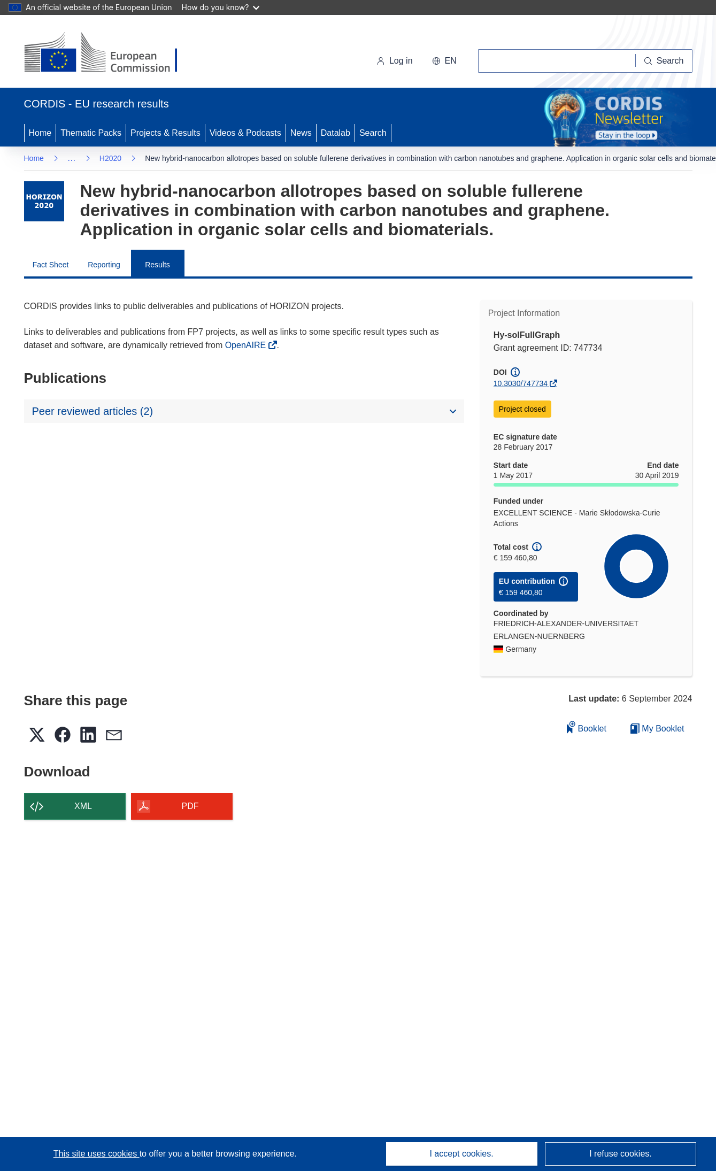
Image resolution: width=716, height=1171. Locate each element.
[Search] (664, 61)
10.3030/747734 (521, 383)
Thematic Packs (90, 132)
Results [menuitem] (157, 264)
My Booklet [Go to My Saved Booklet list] (657, 728)
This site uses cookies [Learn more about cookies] (96, 1153)
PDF (190, 806)
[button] (444, 61)
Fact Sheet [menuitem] (51, 264)
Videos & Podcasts (245, 132)
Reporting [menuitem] (104, 264)
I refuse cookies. (620, 1153)
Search (373, 132)
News (301, 132)
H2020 (110, 158)
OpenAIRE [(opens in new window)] (246, 345)
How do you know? (221, 7)
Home (40, 132)
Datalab (335, 132)
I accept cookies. (461, 1153)
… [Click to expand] (71, 158)
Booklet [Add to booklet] (586, 727)
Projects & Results (165, 132)
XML (83, 806)
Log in (394, 60)
